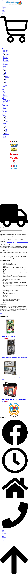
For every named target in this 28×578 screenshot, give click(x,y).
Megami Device (7, 77)
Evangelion (6, 75)
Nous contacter (4, 7)
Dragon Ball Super (5, 59)
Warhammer (5, 57)
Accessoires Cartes (5, 64)
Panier (2, 13)
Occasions (4, 136)
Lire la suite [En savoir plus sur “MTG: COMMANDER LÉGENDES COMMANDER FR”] (3, 401)
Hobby (3, 68)
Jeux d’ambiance (5, 49)
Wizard (1, 313)
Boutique (3, 8)
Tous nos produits (2, 311)
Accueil (3, 10)
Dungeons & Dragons (6, 101)
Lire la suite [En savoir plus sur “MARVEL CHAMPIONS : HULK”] (3, 338)
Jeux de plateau (5, 50)
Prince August (7, 132)
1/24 (5, 78)
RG (5, 117)
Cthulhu (4, 53)
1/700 (6, 85)
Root (4, 56)
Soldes (4, 92)
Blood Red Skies (5, 65)
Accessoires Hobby (6, 88)
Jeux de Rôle (3, 98)
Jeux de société (5, 94)
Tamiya (6, 133)
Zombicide (4, 113)
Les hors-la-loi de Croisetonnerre (21, 242)
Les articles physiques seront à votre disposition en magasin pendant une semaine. (11, 230)
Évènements (3, 6)
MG (5, 72)
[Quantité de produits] (3, 240)
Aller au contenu (2, 0)
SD (5, 70)
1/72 (5, 83)
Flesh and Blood (5, 60)
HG (5, 116)
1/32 (5, 80)
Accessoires (3, 89)
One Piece (4, 107)
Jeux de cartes (5, 51)
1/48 (5, 81)
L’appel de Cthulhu (7, 55)
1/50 (5, 82)
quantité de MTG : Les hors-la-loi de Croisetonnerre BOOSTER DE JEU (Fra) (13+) (11, 239)
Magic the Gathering (6, 61)
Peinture (4, 86)
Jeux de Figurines (4, 110)
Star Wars (4, 67)
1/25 (5, 79)
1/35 (5, 126)
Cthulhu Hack (7, 54)
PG (5, 73)
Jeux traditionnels (5, 97)
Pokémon (4, 62)
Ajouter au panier (2, 241)
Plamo (4, 74)
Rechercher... (2, 44)
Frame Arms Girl (7, 76)
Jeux (2, 48)
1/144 (6, 129)
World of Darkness (5, 58)
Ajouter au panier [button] (6, 380)
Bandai (6, 120)
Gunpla (4, 69)
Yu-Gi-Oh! (4, 63)
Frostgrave (4, 66)
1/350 (6, 84)
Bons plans (3, 90)
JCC (2, 104)
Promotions (4, 91)
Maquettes (4, 123)
